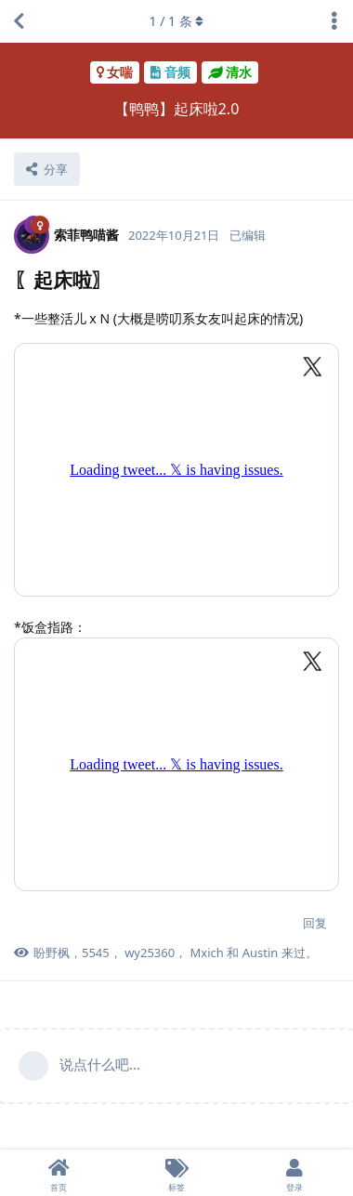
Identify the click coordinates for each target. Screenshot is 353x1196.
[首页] (59, 1173)
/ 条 (177, 21)
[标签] (177, 1173)
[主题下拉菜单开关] (334, 21)
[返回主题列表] (18, 21)
